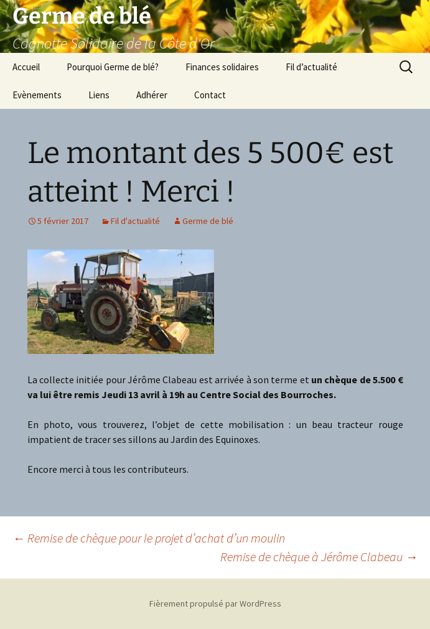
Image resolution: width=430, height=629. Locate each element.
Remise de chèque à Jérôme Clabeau (319, 556)
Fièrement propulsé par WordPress (215, 603)
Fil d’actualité (311, 67)
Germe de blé (207, 220)
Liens (99, 95)
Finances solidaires (222, 67)
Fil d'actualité (135, 220)
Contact (210, 95)
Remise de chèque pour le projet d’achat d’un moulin (148, 538)
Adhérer (151, 95)
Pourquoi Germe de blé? (113, 67)
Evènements (37, 95)
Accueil (26, 67)
